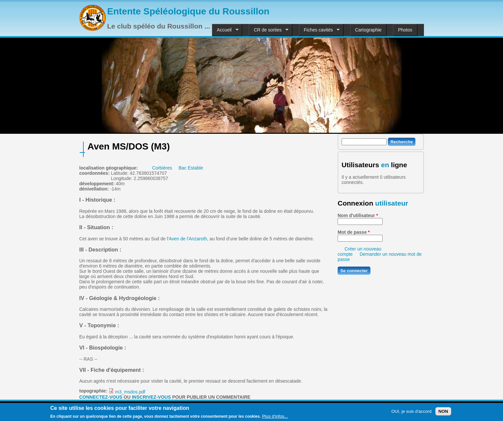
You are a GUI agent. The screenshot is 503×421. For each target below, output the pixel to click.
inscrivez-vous (151, 397)
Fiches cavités (319, 30)
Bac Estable (190, 167)
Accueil (225, 30)
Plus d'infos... (275, 417)
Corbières (162, 167)
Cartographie (368, 29)
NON (443, 412)
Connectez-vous (100, 397)
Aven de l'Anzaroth (188, 238)
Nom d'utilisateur (358, 215)
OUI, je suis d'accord (411, 412)
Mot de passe (354, 232)
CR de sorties (268, 30)
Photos (405, 29)
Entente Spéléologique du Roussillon (188, 11)
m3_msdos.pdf (130, 391)
